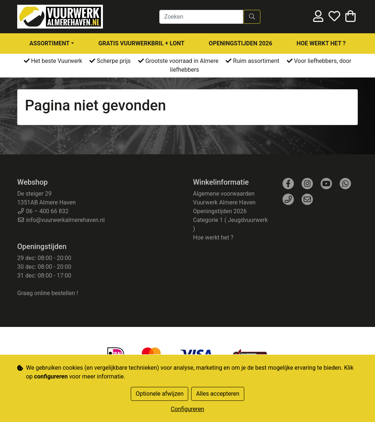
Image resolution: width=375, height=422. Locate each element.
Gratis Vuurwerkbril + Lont (142, 43)
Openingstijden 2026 (240, 43)
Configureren (187, 409)
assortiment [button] (49, 43)
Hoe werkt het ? (321, 43)
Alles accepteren (217, 393)
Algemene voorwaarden (224, 193)
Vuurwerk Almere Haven (224, 202)
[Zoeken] (201, 17)
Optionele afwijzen (159, 393)
